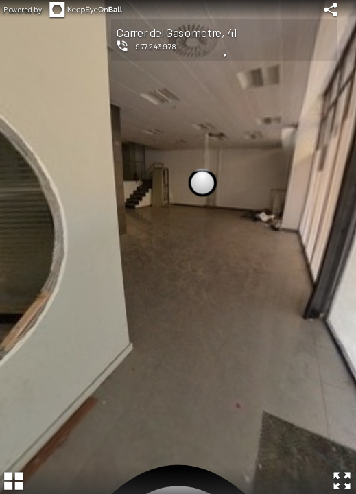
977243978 (156, 46)
